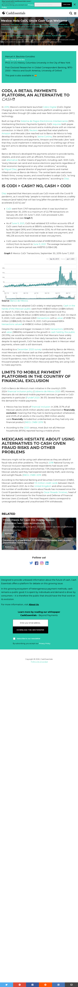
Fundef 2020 (33, 397)
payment (38, 146)
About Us (34, 604)
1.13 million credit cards (46, 483)
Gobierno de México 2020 (47, 391)
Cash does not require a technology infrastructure (32, 24)
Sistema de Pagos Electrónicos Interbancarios (44, 121)
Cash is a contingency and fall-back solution (44, 27)
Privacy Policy (44, 643)
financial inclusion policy (20, 391)
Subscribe (66, 4)
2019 (6, 107)
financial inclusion (41, 407)
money (19, 175)
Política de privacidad (39, 662)
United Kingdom (42, 486)
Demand (41, 36)
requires (57, 124)
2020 (26, 427)
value (60, 318)
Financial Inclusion (11, 466)
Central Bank (31, 36)
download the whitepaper (30, 630)
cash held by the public (63, 332)
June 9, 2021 (18, 223)
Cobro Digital (50, 107)
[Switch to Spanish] (36, 76)
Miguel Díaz (10, 169)
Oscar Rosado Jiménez (55, 492)
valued (18, 324)
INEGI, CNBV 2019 (34, 422)
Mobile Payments (59, 36)
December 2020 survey (29, 349)
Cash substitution (17, 36)
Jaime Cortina (44, 136)
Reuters (33, 130)
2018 (51, 462)
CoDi (8, 208)
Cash (8, 36)
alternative (12, 160)
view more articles (15, 59)
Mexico (48, 36)
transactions (43, 318)
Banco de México (19, 301)
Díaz (66, 178)
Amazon (6, 133)
